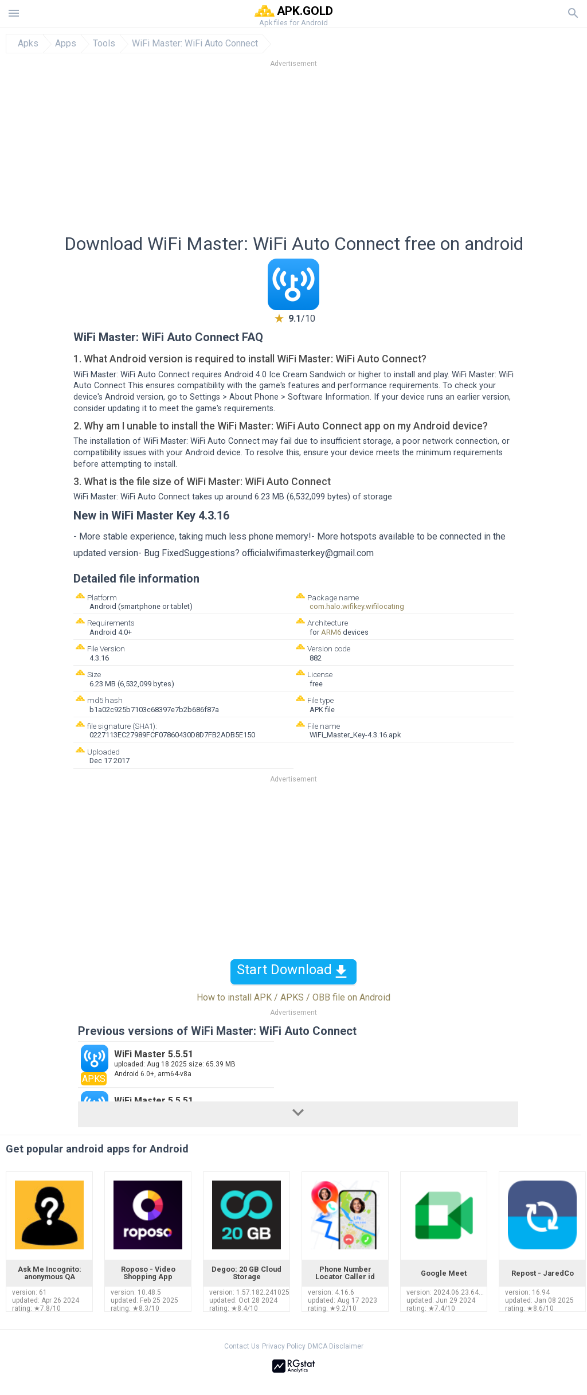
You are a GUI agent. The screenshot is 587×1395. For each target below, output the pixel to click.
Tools (104, 43)
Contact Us (242, 1346)
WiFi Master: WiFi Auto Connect (195, 43)
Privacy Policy (284, 1346)
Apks (28, 43)
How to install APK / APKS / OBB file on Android (293, 997)
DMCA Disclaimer (335, 1346)
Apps (65, 43)
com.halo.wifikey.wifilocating (357, 606)
